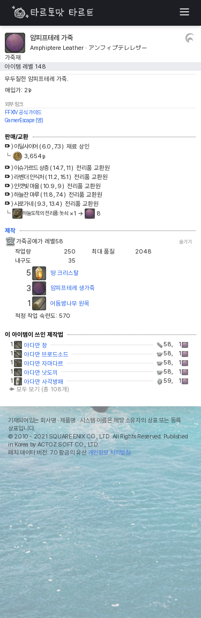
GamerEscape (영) (24, 120)
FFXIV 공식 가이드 (23, 112)
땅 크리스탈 (64, 273)
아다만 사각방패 (43, 381)
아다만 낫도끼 (41, 372)
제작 (10, 230)
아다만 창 (35, 345)
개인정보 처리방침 (109, 452)
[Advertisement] (100, 540)
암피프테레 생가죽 (72, 288)
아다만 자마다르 (43, 363)
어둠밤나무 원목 (70, 303)
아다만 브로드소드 (46, 354)
